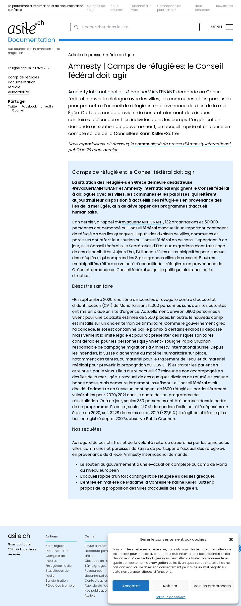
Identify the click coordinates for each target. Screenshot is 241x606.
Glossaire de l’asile (99, 561)
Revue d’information (100, 546)
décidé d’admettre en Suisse (100, 389)
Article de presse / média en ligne (101, 55)
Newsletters (224, 6)
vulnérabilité (18, 92)
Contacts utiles (96, 580)
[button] (231, 539)
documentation (22, 82)
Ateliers (90, 595)
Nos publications (97, 590)
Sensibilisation (57, 580)
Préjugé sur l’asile (58, 566)
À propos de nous (96, 8)
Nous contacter (202, 8)
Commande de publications (169, 8)
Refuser (170, 585)
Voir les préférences (212, 585)
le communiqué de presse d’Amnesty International (180, 144)
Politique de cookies (170, 597)
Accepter (131, 585)
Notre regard (55, 546)
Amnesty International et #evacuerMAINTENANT (121, 92)
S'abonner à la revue (140, 8)
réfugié (14, 87)
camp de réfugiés (23, 77)
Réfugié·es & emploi (60, 585)
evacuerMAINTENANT (142, 222)
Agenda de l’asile (98, 585)
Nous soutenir (117, 8)
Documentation (57, 551)
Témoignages (95, 566)
